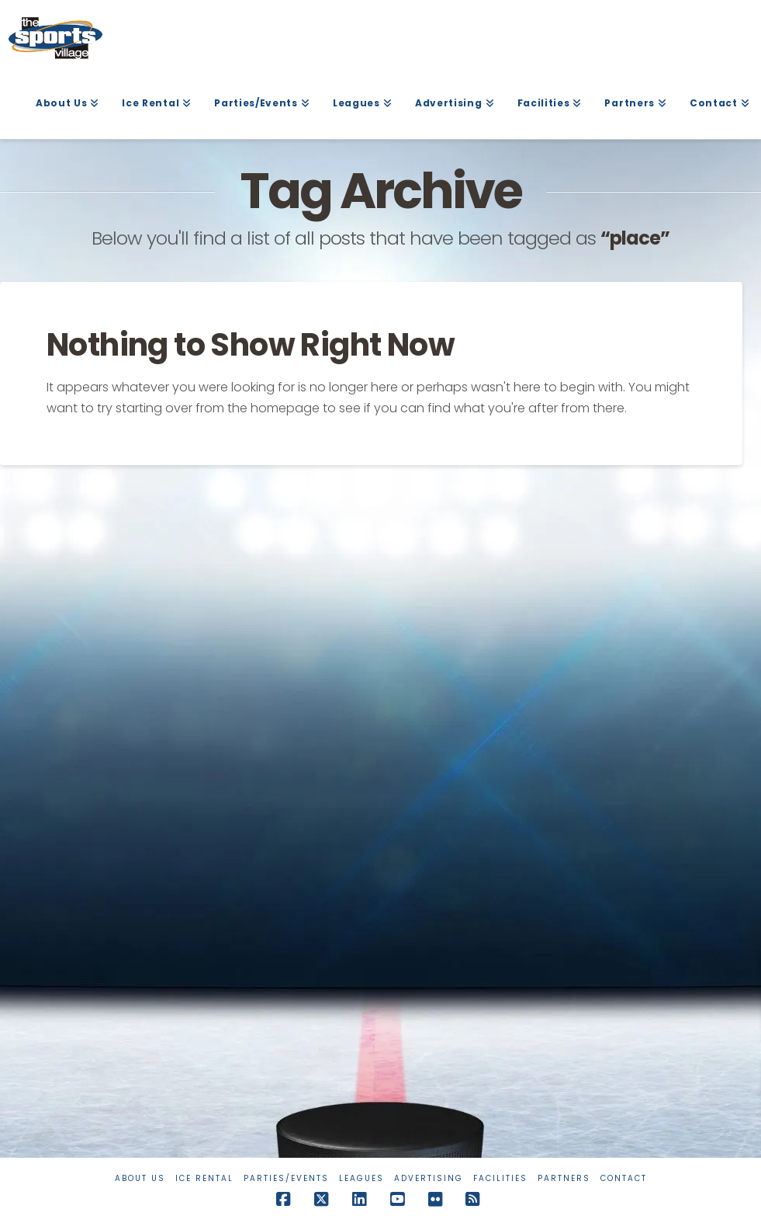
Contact (623, 1178)
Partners (564, 1178)
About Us (140, 1178)
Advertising (428, 1178)
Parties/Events (286, 1178)
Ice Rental (204, 1178)
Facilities (500, 1178)
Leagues (361, 1178)
